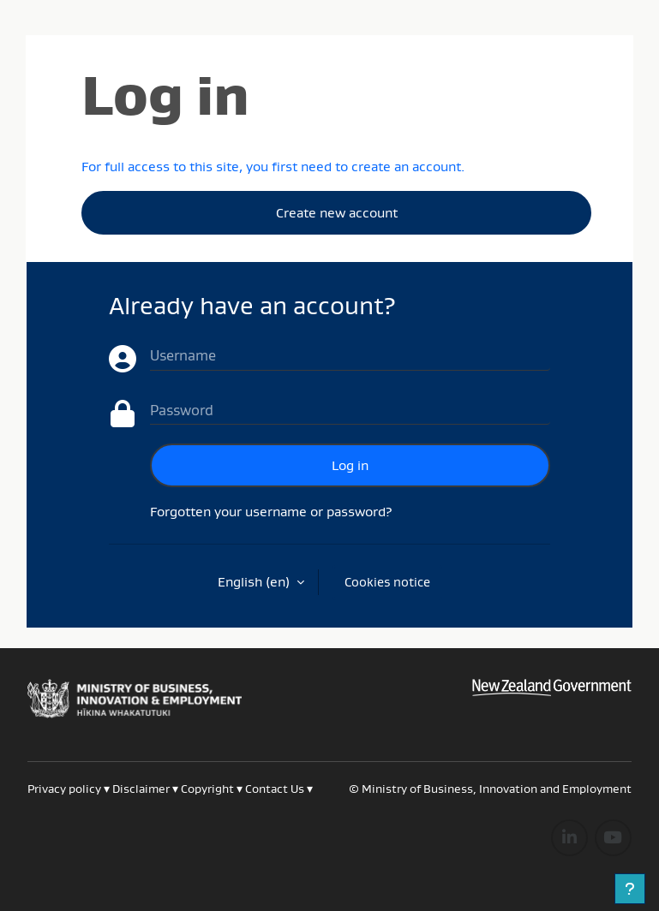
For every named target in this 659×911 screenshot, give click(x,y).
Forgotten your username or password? (271, 511)
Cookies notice (387, 582)
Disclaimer (141, 788)
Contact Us (274, 788)
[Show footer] (629, 888)
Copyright (209, 788)
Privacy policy (64, 788)
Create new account (337, 212)
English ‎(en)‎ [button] (255, 581)
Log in (350, 464)
